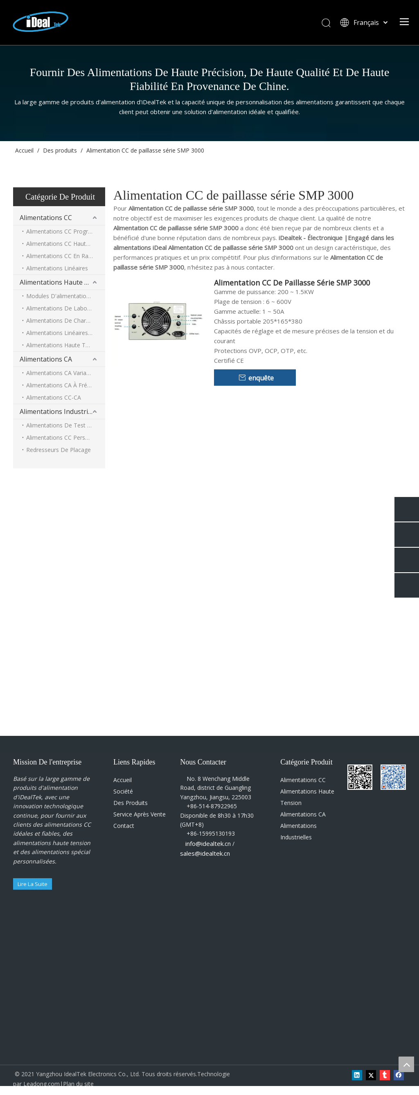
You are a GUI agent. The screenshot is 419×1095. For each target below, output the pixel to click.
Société (123, 791)
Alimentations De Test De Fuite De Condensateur (65, 425)
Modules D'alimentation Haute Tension (65, 296)
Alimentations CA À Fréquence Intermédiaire (65, 385)
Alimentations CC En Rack (60, 256)
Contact (123, 826)
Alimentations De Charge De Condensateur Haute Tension (65, 320)
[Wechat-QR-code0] (353, 771)
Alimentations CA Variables (61, 373)
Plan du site (78, 1084)
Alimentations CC (46, 217)
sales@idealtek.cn (205, 853)
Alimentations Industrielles (61, 411)
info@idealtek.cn (208, 843)
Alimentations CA (46, 359)
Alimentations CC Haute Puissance (65, 243)
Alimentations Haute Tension (62, 282)
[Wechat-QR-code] (387, 771)
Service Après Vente (139, 814)
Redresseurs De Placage (58, 450)
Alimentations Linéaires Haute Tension (65, 333)
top (406, 1064)
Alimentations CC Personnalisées (65, 437)
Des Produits (130, 803)
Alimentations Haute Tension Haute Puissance (65, 345)
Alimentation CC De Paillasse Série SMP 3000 (292, 283)
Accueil (122, 780)
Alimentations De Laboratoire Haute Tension (65, 308)
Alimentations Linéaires (57, 268)
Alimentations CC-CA (53, 397)
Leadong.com (41, 1084)
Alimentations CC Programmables (65, 231)
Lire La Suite (32, 884)
